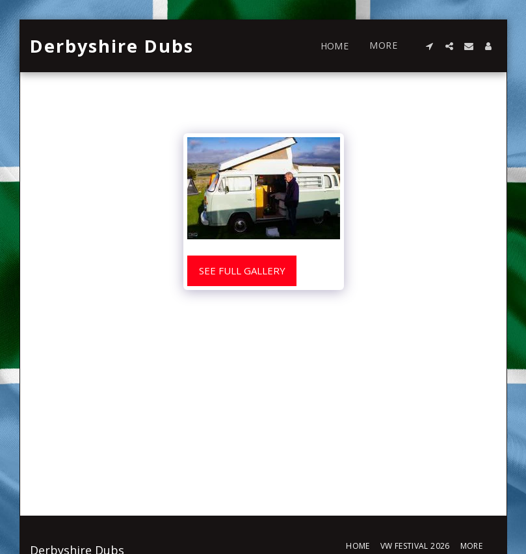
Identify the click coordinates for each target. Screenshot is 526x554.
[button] (430, 46)
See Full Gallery (242, 270)
